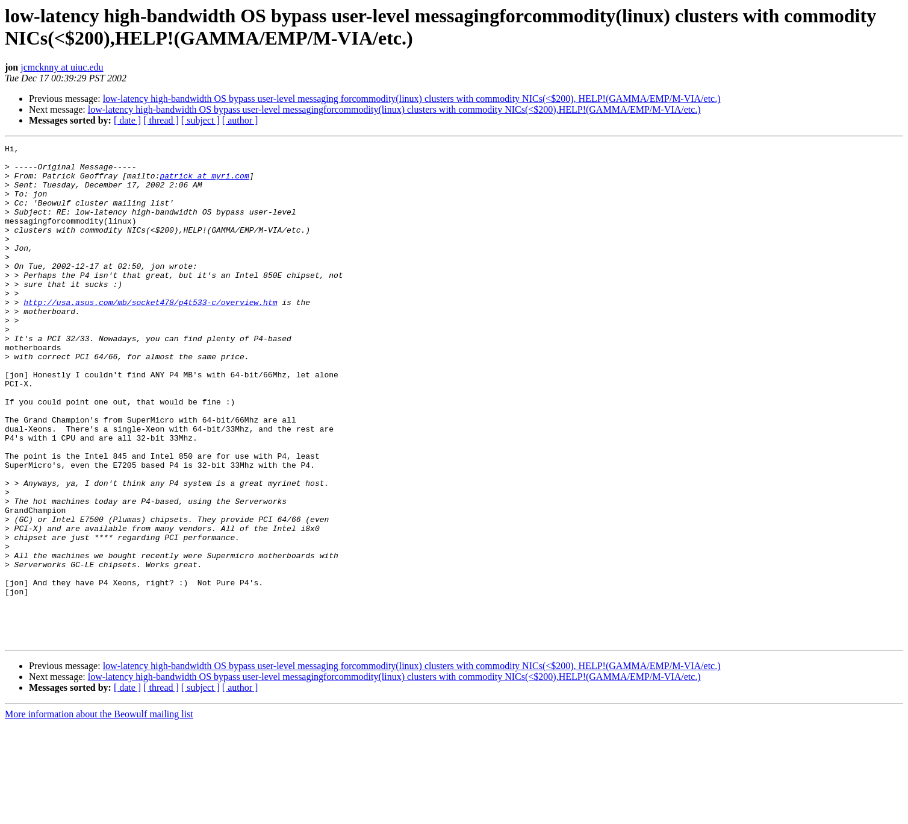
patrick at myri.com (204, 182)
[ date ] (127, 120)
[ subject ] (200, 120)
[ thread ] (161, 120)
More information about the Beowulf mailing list (99, 813)
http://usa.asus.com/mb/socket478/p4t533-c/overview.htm (150, 334)
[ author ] (240, 120)
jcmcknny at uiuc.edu (61, 67)
